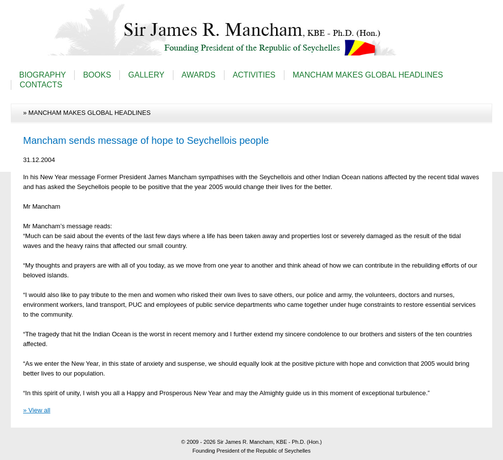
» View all (36, 410)
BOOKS (97, 75)
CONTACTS (41, 85)
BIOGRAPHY (42, 75)
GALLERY (146, 75)
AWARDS (199, 75)
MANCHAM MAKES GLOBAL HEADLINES (368, 75)
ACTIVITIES (254, 75)
